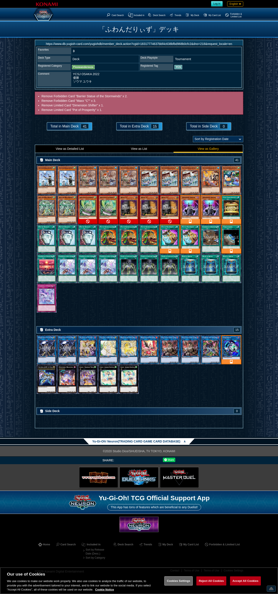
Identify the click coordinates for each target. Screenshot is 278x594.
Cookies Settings (178, 580)
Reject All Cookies (211, 580)
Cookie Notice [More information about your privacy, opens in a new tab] (104, 589)
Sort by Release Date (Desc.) (95, 551)
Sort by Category (95, 557)
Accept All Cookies (245, 580)
